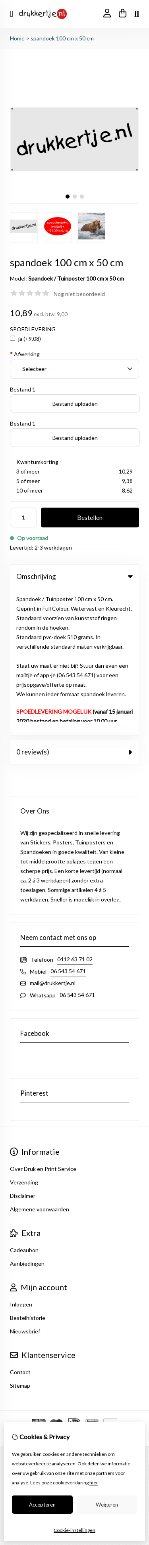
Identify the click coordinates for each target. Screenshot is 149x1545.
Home (17, 38)
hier (93, 1483)
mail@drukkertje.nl (52, 836)
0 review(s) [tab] (74, 605)
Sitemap (20, 1238)
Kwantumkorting (37, 461)
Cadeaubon (24, 1103)
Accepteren (42, 1504)
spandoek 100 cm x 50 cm (62, 38)
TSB (95, 1288)
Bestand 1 (22, 389)
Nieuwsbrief (25, 1184)
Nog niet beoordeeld (79, 293)
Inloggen (21, 1157)
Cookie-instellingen (74, 1530)
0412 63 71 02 (75, 812)
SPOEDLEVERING (33, 329)
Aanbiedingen (27, 1116)
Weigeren (107, 1504)
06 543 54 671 (68, 824)
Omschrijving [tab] (74, 576)
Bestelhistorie (27, 1170)
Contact (20, 1225)
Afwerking (25, 354)
